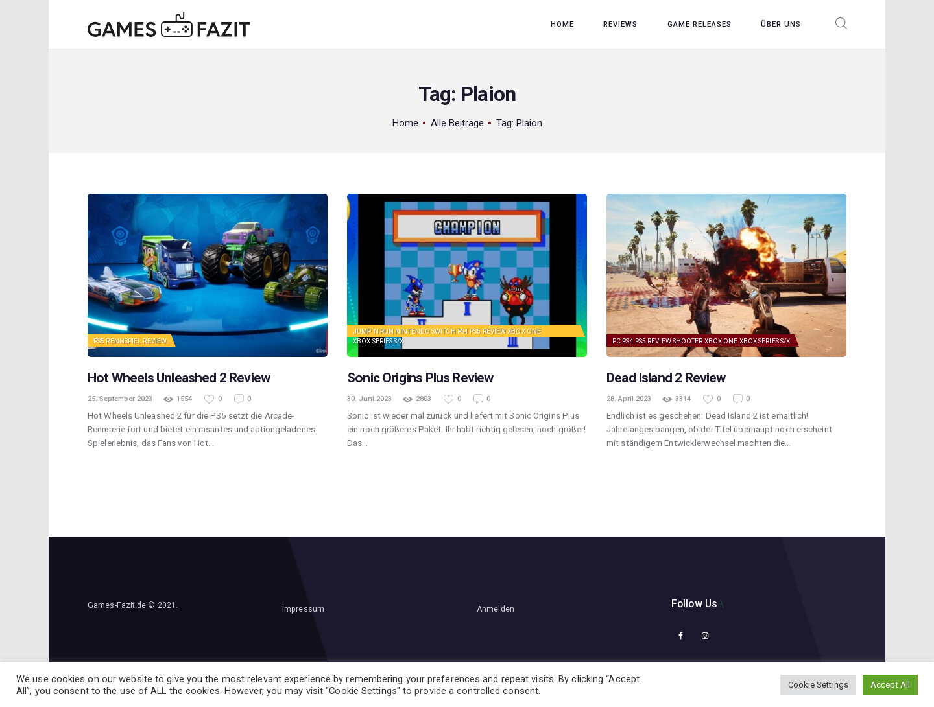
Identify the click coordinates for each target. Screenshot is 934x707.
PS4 (462, 331)
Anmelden (495, 609)
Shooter (688, 341)
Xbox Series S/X (378, 341)
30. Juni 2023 (369, 399)
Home (405, 123)
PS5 (98, 341)
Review (155, 341)
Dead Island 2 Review (666, 378)
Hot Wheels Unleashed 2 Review (179, 378)
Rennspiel (123, 341)
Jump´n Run (373, 331)
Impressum (303, 609)
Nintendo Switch (425, 331)
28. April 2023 (628, 399)
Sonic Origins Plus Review (420, 378)
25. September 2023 (120, 399)
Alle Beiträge (457, 123)
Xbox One (524, 331)
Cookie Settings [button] (818, 685)
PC (616, 341)
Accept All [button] (890, 685)
